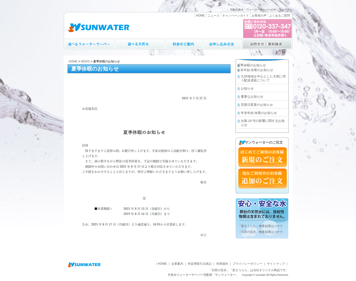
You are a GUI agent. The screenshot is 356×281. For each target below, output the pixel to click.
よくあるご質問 (279, 15)
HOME (200, 15)
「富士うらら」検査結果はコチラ (260, 226)
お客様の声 (259, 15)
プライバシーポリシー (247, 263)
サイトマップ (276, 263)
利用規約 (222, 263)
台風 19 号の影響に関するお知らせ (263, 123)
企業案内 (177, 263)
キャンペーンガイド (235, 15)
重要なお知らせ (252, 96)
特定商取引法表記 (200, 263)
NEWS (85, 61)
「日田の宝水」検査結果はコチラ (260, 232)
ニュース (214, 15)
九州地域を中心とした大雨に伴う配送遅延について (263, 78)
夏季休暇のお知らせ (251, 65)
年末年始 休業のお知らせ (255, 70)
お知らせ (247, 88)
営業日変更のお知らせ (257, 105)
